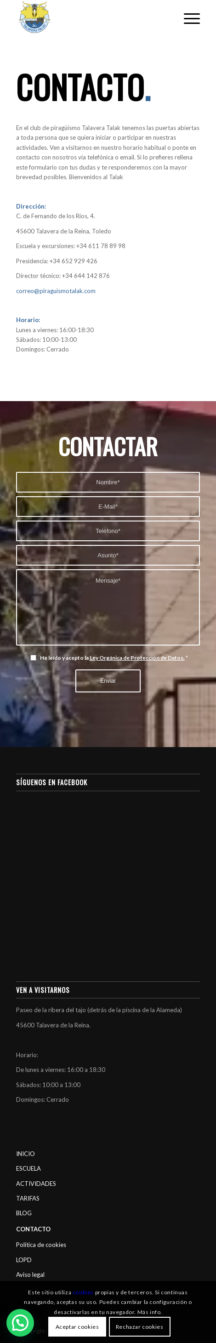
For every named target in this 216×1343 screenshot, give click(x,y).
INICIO (25, 1153)
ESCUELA (28, 1168)
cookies (83, 1292)
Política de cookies (41, 1244)
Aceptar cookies (77, 1326)
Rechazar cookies (140, 1326)
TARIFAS (28, 1198)
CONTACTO (33, 1229)
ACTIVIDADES (36, 1183)
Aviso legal (30, 1274)
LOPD (24, 1260)
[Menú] (187, 18)
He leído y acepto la (114, 657)
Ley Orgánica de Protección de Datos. (137, 657)
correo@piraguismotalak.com (56, 291)
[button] (20, 1323)
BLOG (24, 1213)
